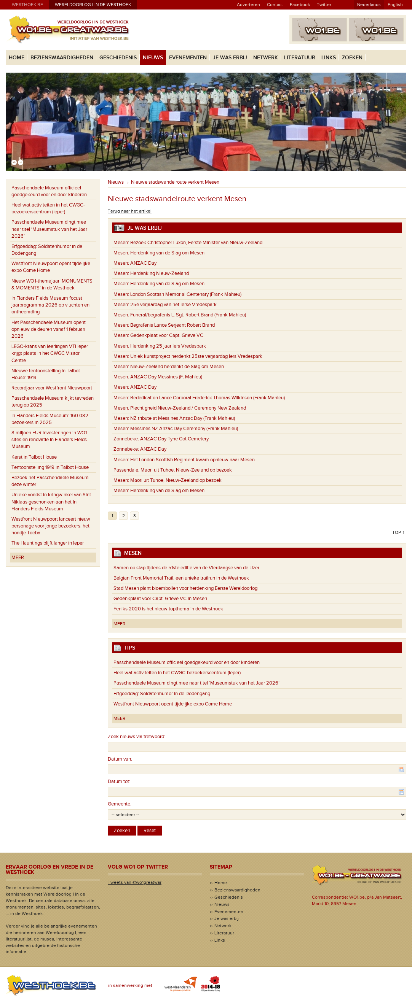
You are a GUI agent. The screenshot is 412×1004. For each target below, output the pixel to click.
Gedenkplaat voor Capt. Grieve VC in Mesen (160, 599)
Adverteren (248, 4)
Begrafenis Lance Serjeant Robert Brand (164, 325)
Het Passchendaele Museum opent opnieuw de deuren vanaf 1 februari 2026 (48, 329)
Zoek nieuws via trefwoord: (136, 737)
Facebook (300, 4)
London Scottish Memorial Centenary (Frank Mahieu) (177, 294)
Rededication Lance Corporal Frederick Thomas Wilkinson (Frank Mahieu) (199, 398)
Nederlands (369, 4)
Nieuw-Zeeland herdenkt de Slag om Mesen (168, 367)
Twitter (324, 4)
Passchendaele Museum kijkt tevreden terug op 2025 (52, 401)
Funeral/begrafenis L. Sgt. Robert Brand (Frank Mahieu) (179, 315)
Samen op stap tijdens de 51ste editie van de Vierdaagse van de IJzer (186, 568)
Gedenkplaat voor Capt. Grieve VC (158, 335)
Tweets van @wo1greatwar (134, 882)
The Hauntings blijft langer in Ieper (47, 543)
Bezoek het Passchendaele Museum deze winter (50, 481)
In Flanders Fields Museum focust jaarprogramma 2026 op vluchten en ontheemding (50, 305)
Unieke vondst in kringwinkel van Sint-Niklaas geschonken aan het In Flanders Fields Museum (52, 502)
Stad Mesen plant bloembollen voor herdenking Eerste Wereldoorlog (185, 588)
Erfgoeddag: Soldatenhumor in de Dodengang (46, 249)
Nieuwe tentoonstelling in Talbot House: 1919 (45, 374)
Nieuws (153, 57)
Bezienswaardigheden (61, 57)
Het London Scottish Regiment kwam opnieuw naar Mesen (184, 460)
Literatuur (299, 57)
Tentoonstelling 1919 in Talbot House (50, 467)
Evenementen (188, 57)
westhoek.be (27, 4)
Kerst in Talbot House (34, 457)
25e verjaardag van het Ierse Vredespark (165, 305)
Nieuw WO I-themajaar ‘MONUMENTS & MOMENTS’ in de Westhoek (52, 284)
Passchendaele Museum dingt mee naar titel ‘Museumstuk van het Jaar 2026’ (49, 229)
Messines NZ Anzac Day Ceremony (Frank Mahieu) (175, 429)
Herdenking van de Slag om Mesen (158, 253)
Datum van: (120, 759)
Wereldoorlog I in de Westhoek (93, 4)
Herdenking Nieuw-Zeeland (151, 273)
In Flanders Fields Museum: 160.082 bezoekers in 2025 (49, 419)
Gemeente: (119, 804)
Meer (17, 557)
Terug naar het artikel (130, 211)
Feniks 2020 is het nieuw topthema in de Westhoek (168, 609)
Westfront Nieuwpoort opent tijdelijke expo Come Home (50, 267)
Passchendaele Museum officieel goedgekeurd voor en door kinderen (49, 191)
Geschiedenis (118, 57)
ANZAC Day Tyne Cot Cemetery (161, 439)
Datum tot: (119, 781)
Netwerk (265, 57)
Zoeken (352, 57)
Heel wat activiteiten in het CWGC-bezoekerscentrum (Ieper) (48, 208)
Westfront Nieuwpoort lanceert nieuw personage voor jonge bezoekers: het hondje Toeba (50, 526)
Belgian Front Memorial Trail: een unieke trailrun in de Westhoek (181, 578)
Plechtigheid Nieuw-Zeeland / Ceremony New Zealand (179, 408)
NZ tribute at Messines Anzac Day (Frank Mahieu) (174, 418)
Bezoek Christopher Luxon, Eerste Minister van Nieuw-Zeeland (187, 243)
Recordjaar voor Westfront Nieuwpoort (51, 388)
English (395, 4)
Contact (275, 4)
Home (16, 57)
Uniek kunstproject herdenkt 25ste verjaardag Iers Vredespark (187, 356)
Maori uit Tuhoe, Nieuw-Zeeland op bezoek (172, 470)
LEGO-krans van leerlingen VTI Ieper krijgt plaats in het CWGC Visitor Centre (49, 353)
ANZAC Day (134, 263)
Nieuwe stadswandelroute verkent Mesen (175, 182)
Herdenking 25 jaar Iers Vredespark (159, 346)
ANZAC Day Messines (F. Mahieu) (157, 377)
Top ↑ (398, 532)
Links (328, 57)
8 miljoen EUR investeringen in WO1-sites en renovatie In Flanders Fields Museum (49, 440)
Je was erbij (230, 57)
